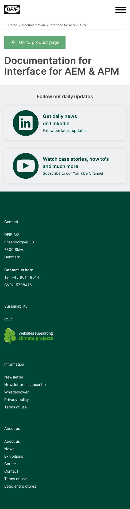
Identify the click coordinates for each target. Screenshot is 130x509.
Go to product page (34, 42)
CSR (8, 319)
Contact (11, 471)
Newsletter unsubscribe (25, 384)
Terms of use (15, 407)
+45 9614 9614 (25, 277)
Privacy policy (16, 399)
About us (12, 441)
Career (10, 463)
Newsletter (13, 377)
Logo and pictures (20, 486)
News (9, 448)
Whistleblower (16, 392)
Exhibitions (13, 456)
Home (12, 25)
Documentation (33, 25)
